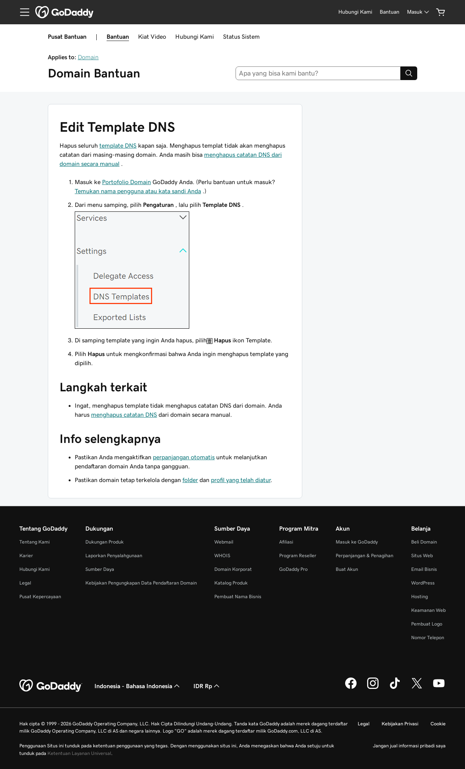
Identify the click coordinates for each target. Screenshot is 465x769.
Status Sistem (241, 36)
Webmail (223, 541)
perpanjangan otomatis (184, 457)
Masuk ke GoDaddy (357, 541)
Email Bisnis (424, 569)
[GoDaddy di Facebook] (351, 688)
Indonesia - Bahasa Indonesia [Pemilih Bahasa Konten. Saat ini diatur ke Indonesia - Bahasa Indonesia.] (137, 685)
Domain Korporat (233, 569)
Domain (88, 57)
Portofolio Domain (126, 182)
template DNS (118, 145)
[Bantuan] (389, 12)
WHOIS (222, 555)
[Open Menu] (22, 12)
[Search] (409, 73)
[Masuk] (419, 12)
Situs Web (422, 555)
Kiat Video (152, 36)
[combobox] (318, 73)
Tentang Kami (34, 541)
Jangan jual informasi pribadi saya (409, 745)
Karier (26, 555)
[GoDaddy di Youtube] (439, 688)
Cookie (438, 723)
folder (190, 480)
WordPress (423, 582)
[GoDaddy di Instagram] (373, 688)
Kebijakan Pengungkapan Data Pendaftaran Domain (141, 582)
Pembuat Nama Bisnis (237, 596)
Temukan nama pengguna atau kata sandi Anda (138, 191)
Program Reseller (297, 555)
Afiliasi (286, 541)
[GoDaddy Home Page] (50, 685)
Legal (25, 582)
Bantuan (118, 36)
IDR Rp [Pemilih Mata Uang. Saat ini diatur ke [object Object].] (207, 685)
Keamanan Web (428, 610)
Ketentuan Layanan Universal (79, 753)
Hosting (419, 596)
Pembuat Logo (426, 623)
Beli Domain (424, 541)
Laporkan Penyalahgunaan (113, 555)
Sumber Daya (99, 569)
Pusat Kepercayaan (40, 596)
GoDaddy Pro (293, 569)
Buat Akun (347, 569)
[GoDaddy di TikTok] (395, 688)
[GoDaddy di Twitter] (417, 688)
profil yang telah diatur (240, 480)
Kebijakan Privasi (400, 723)
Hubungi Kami (194, 36)
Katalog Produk (231, 582)
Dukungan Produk (104, 541)
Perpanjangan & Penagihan (364, 555)
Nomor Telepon (427, 637)
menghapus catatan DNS (124, 414)
